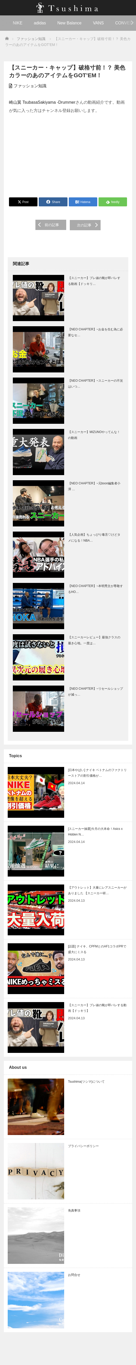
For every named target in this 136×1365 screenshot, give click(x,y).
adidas (40, 23)
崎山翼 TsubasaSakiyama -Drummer (42, 102)
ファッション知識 (30, 86)
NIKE (17, 23)
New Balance (69, 23)
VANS (98, 23)
